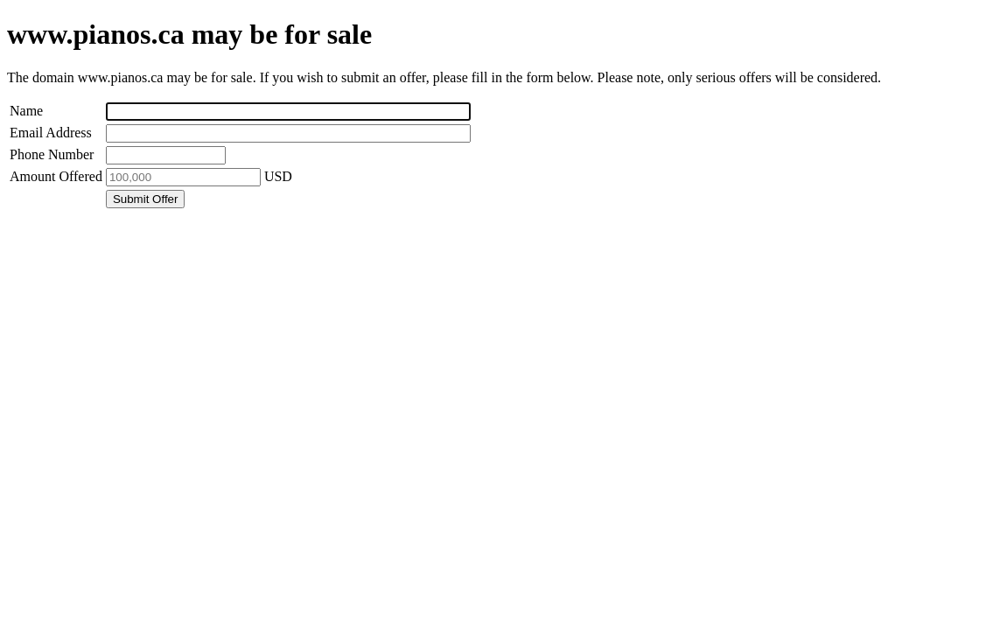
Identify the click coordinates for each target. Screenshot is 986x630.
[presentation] (140, 245)
